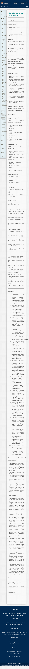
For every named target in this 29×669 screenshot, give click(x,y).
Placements (3, 122)
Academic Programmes (4, 15)
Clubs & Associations (11, 632)
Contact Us (14, 647)
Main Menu (4, 6)
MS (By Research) (16, 624)
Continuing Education (3, 116)
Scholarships (20, 615)
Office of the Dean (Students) (19, 634)
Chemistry (4, 11)
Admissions (14, 619)
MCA (6, 624)
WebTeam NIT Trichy (15, 664)
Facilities (3, 119)
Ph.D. (22, 624)
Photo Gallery (2, 147)
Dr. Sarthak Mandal (4, 70)
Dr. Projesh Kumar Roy (4, 94)
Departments (18, 613)
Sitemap (17, 643)
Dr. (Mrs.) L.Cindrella (4, 23)
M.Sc (22, 623)
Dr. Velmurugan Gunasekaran (5, 100)
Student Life (14, 628)
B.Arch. (9, 623)
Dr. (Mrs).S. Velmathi (4, 39)
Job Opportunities (18, 642)
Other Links (14, 638)
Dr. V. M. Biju (3, 46)
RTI (24, 642)
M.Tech (13, 623)
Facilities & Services (22, 632)
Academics (14, 609)
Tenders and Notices (8, 642)
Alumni (12, 643)
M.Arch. (18, 623)
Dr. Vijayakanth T (4, 105)
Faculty (3, 18)
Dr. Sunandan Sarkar (4, 64)
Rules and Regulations (11, 615)
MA (25, 623)
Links (2, 0)
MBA (10, 624)
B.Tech (4, 623)
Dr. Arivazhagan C (4, 87)
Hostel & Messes (7, 634)
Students (3, 138)
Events (2, 140)
